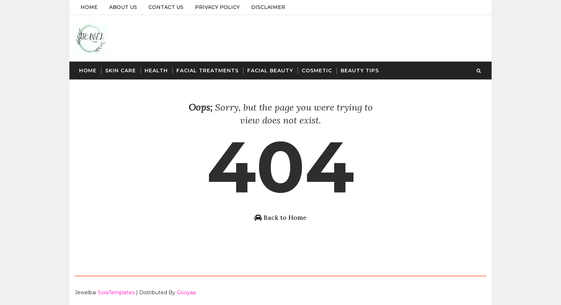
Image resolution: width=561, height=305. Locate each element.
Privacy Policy (217, 7)
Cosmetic (317, 70)
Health (156, 70)
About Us (123, 7)
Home (89, 7)
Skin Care (120, 70)
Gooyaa (186, 292)
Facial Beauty (270, 70)
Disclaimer (268, 7)
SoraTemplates (116, 292)
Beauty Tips (360, 70)
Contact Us (166, 7)
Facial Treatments (207, 70)
